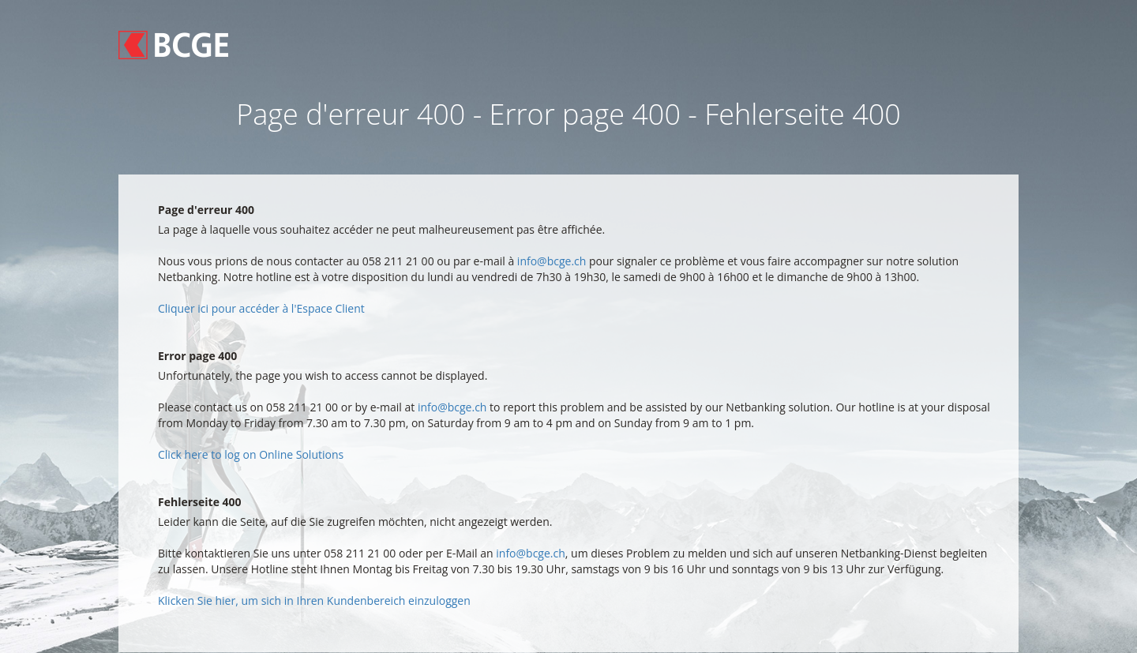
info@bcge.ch (552, 260)
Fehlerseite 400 (200, 501)
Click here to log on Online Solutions (250, 454)
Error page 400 (197, 355)
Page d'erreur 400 (206, 209)
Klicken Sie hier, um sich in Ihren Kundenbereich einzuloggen (314, 600)
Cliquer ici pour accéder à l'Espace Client (261, 308)
